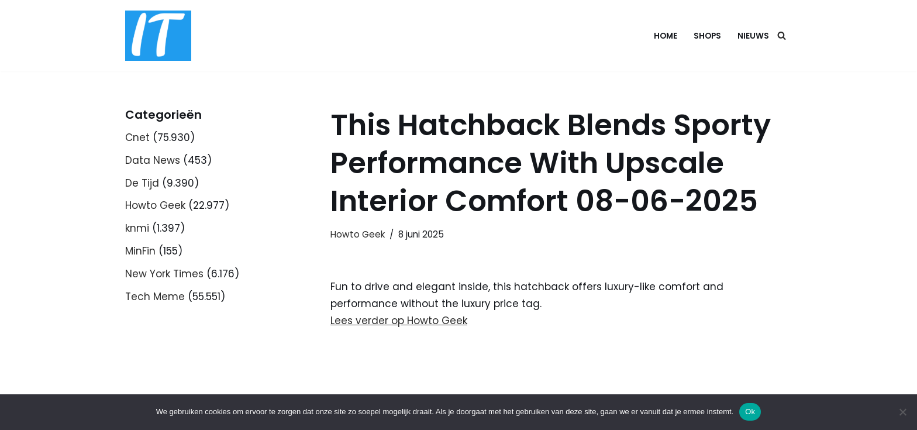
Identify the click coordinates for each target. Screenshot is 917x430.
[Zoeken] (781, 35)
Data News (152, 160)
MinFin (140, 251)
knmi (137, 228)
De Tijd (142, 183)
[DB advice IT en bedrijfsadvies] (158, 36)
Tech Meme (155, 297)
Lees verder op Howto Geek (398, 321)
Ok (750, 411)
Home (665, 36)
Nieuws (753, 36)
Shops (707, 36)
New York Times (164, 274)
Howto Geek (155, 205)
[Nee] (902, 412)
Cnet (137, 137)
